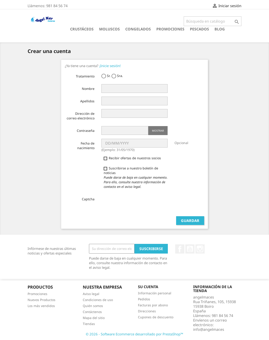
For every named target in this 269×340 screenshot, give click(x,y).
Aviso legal (91, 294)
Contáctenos (92, 312)
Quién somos (93, 306)
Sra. (117, 76)
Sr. (106, 76)
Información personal (154, 293)
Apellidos (87, 101)
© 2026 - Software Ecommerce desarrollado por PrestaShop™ (134, 334)
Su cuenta (148, 286)
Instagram (200, 249)
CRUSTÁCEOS (82, 29)
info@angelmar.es (208, 329)
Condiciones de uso (98, 300)
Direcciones (147, 311)
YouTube (190, 249)
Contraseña (85, 130)
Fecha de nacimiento (85, 145)
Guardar (190, 220)
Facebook (179, 249)
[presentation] (136, 204)
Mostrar (158, 130)
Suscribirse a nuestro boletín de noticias (136, 177)
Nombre (88, 88)
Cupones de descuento (155, 317)
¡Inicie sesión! (110, 65)
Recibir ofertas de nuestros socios (132, 158)
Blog (220, 29)
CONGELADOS (138, 29)
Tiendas (89, 324)
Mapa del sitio (94, 318)
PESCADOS (199, 29)
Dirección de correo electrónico (80, 115)
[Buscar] (212, 21)
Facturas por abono (153, 305)
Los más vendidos (41, 306)
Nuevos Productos (41, 300)
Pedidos (144, 299)
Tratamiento (85, 76)
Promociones (170, 29)
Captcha (88, 199)
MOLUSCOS (109, 29)
